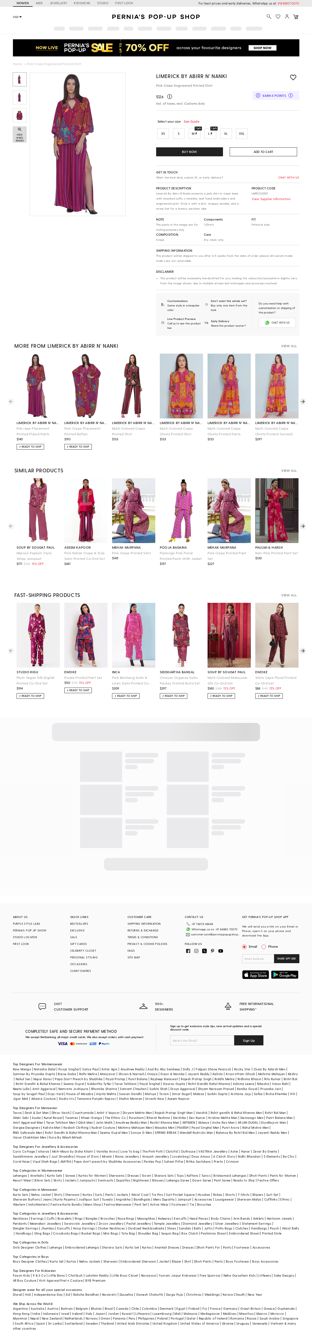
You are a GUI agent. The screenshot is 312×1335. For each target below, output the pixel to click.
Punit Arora (230, 1127)
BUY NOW (189, 152)
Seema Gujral (73, 1083)
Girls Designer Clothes (30, 1247)
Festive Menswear (117, 1204)
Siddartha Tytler (99, 1083)
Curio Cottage (24, 1151)
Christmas (194, 1294)
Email (250, 946)
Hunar (245, 1151)
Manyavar (107, 1073)
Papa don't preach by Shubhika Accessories (107, 1161)
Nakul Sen (23, 1078)
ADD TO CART (263, 152)
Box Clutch (189, 1233)
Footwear (179, 1204)
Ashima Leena (243, 1083)
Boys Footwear (237, 1261)
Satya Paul (90, 1068)
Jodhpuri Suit (88, 1199)
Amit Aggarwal (43, 1088)
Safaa (258, 1093)
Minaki (107, 1156)
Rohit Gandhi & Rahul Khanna (38, 1083)
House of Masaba (79, 1093)
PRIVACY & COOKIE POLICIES (147, 943)
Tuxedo (107, 1199)
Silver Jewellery (227, 1223)
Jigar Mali (20, 1098)
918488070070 (288, 3)
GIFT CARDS (78, 943)
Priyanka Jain (270, 1088)
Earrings (37, 1218)
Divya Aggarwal (182, 1088)
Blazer (176, 1261)
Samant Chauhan (133, 1088)
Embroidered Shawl (244, 1233)
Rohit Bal (290, 1078)
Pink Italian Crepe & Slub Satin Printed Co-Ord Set (84, 555)
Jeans (47, 1199)
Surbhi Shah (158, 1088)
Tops (180, 1175)
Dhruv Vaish (61, 1112)
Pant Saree (222, 1179)
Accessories (203, 1199)
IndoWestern (38, 1204)
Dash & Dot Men (37, 1112)
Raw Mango (22, 1068)
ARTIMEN (188, 1122)
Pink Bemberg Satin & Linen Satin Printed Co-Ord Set (131, 680)
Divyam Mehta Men (137, 1112)
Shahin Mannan (130, 1098)
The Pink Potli (152, 1151)
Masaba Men (164, 1127)
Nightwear (141, 1179)
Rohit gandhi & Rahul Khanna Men (236, 1112)
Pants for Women (283, 1175)
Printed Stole (271, 1233)
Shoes (171, 1227)
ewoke (70, 671)
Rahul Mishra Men (255, 1127)
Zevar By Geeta (265, 1151)
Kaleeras (164, 1218)
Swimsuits (105, 1179)
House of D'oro (87, 1156)
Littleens (264, 1275)
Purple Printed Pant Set (83, 677)
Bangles (92, 1218)
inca (116, 671)
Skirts (57, 1179)
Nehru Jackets (90, 1261)
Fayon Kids (21, 1275)
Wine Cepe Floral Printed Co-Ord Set (276, 679)
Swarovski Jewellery (80, 1223)
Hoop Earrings (84, 1227)
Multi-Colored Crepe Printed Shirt (128, 430)
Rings (79, 1218)
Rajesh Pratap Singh (196, 1078)
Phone (272, 946)
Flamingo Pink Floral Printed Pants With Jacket (181, 555)
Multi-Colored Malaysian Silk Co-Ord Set (228, 679)
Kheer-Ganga (91, 1117)
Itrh (292, 1093)
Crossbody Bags (66, 1233)
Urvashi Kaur (155, 1098)
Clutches (241, 1227)
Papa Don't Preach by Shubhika (79, 1078)
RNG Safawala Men (27, 1132)
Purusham (136, 1117)
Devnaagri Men (251, 1117)
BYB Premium (95, 1280)
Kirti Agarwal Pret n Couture (61, 1280)
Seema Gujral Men (114, 1132)
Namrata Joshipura (73, 1088)
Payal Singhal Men (205, 1127)
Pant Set (141, 1204)
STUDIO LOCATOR (25, 936)
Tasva (17, 1112)
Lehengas (20, 1175)
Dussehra (126, 1294)
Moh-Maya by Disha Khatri (73, 1151)
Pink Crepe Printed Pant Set (227, 555)
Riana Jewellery (127, 1156)
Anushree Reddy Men (131, 1122)
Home (17, 64)
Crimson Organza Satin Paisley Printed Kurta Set (180, 679)
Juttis (208, 1227)
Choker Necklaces (111, 1227)
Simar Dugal (181, 1093)
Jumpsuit (184, 1199)
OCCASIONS (79, 963)
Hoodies (204, 1194)
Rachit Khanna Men (164, 1122)
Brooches (204, 1204)
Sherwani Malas (249, 1199)
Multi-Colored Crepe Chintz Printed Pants (224, 430)
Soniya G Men (141, 1132)
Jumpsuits (87, 1179)
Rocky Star (242, 1068)
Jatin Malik (104, 1122)
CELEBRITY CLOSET (83, 950)
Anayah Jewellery (155, 1156)
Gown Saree (201, 1179)
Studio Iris (66, 1098)
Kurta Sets (54, 1175)
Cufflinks (271, 1199)
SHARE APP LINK (286, 958)
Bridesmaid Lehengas (230, 1175)
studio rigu (27, 671)
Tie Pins (157, 1194)
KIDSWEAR (82, 3)
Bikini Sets (42, 1179)
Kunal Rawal (53, 1117)
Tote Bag (128, 1233)
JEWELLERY (58, 3)
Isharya (43, 1151)
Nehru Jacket (41, 1194)
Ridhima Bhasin (249, 1078)
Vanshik (202, 1112)
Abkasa (203, 1122)
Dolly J (188, 1068)
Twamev (71, 1117)
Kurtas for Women (92, 1175)
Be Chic (289, 1156)
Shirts (58, 1194)
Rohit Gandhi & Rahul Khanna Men (71, 1132)
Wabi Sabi (21, 1117)
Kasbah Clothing (76, 1127)
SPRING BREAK (166, 1132)
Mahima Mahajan (271, 1073)
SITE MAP (133, 956)
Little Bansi (57, 1275)
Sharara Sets (164, 1175)
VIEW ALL (289, 345)
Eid (68, 1294)
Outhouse (188, 1151)
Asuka (36, 1117)
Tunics (206, 1175)
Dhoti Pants (258, 1175)
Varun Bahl (280, 1083)
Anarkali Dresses (166, 1247)
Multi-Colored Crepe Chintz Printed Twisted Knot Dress (273, 431)
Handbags (259, 1227)
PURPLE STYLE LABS (26, 923)
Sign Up (249, 1040)
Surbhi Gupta (217, 1093)
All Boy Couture (25, 1280)
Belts (197, 1227)
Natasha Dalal (44, 1068)
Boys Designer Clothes (30, 1261)
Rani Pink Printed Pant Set (276, 552)
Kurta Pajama (65, 1199)
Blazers (257, 1194)
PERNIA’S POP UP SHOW (30, 929)
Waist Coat (140, 1194)
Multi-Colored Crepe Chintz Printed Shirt (176, 430)
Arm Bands (241, 1218)
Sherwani (72, 1194)
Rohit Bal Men (275, 1112)
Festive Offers (268, 1179)
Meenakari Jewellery (45, 1223)
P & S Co (39, 1275)
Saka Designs (284, 1275)
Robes (217, 1194)
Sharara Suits (112, 1247)
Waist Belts (290, 1227)
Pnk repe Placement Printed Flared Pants (33, 430)
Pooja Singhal (68, 1068)
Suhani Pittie (173, 1161)
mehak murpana (126, 547)
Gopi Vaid (55, 1093)
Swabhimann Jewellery (31, 1156)
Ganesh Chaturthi (149, 1294)
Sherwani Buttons (26, 1199)
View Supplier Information (271, 199)
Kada (160, 1227)
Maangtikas (146, 1218)
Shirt (187, 1261)
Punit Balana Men (279, 1117)
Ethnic (285, 1199)
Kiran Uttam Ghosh (240, 1073)
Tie (192, 1204)
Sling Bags (42, 1233)
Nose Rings (126, 1218)
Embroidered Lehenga (82, 1247)
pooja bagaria (173, 547)
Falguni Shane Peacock (213, 1068)
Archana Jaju (241, 1093)
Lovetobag (180, 1156)
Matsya (150, 1093)
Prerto (218, 1161)
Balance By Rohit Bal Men (235, 1132)
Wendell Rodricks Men (196, 1132)
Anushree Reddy (132, 1068)
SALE (73, 936)
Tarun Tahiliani (125, 1083)
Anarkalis (37, 1175)
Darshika (179, 1117)
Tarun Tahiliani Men (61, 1122)
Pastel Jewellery (138, 1223)
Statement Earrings (256, 1223)
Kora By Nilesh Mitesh (65, 1137)
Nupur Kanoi (42, 1078)
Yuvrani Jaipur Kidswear (178, 1275)
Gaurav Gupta (174, 1083)
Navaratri (109, 1294)
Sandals (185, 1227)
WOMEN (22, 3)
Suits (98, 1194)
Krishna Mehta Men (223, 1117)
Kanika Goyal (247, 1088)
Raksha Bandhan (86, 1294)
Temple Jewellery (167, 1223)
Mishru (293, 1073)
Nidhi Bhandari (249, 1156)
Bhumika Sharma (104, 1088)
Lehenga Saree (178, 1179)
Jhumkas (47, 1227)
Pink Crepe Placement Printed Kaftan (82, 430)
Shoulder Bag (148, 1233)
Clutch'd (172, 1151)
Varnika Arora (107, 1151)
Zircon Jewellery (111, 1223)
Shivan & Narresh (131, 1073)
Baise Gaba (67, 1073)
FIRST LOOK (124, 3)
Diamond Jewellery (197, 1223)
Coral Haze (21, 1161)
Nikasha (263, 1083)
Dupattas (123, 1179)
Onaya (152, 1073)
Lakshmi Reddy (97, 1275)
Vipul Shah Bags (45, 1161)
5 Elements (272, 1156)
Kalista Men (51, 1127)
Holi (28, 1294)
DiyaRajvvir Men (273, 1122)
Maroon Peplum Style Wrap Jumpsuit (34, 555)
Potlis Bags (223, 1227)
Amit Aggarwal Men (28, 1122)
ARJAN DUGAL (248, 1122)
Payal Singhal (150, 1083)
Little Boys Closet (124, 1275)
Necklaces (20, 1218)
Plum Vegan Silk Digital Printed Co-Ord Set (35, 679)
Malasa (198, 1093)
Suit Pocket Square (180, 1194)
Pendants (20, 1223)
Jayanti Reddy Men (272, 1132)
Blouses (158, 1179)
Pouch (274, 1227)
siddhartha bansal (177, 671)
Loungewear (224, 1199)
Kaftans (193, 1175)
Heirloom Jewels (279, 1218)
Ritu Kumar (272, 1078)
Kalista (218, 1073)
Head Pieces (199, 1218)
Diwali (17, 1294)
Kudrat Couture (103, 1127)
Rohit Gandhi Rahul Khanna (209, 1083)
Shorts (230, 1194)
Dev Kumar (197, 1117)
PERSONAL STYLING (84, 956)
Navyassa (148, 1275)
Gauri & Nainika (172, 1073)
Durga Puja (174, 1294)
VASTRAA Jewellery (212, 1151)
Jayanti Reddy (199, 1073)
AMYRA (65, 1161)
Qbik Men (85, 1122)
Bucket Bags (90, 1233)
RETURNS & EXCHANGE (143, 929)
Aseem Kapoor (178, 1098)
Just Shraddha (62, 1156)
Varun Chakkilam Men (30, 1137)
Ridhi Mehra (88, 1073)
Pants (109, 1194)
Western (19, 1204)
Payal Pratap (116, 1078)
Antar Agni (109, 1068)
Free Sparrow (210, 1275)
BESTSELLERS (79, 923)
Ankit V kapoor (108, 1112)
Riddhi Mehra (225, 1078)
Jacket (164, 1261)
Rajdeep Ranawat (164, 1078)
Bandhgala (142, 1199)
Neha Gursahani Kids (240, 1275)
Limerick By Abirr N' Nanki (191, 76)
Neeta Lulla (21, 1088)
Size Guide (191, 121)
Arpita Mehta (106, 1093)
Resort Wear (22, 1179)
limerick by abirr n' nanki (38, 422)
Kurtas (87, 1194)
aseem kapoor (77, 547)
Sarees (70, 1175)
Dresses (133, 1175)
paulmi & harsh (269, 547)
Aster (234, 1151)
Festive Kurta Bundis (66, 1204)
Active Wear (159, 1204)
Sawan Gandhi (130, 1093)
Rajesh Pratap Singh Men (174, 1112)
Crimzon (232, 1161)
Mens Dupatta (164, 1199)
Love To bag (129, 1151)
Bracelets (65, 1218)
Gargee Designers (26, 1127)
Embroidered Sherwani (138, 1261)
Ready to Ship (244, 1179)
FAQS (131, 950)
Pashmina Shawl (213, 1233)
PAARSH (182, 1127)
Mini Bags (111, 1233)
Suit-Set (272, 1194)
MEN (39, 3)
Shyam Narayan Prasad (216, 1088)
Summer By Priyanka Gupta (34, 1073)
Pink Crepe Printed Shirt (131, 552)
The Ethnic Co (115, 1117)
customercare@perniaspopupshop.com (212, 932)
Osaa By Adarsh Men (269, 1068)
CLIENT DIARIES (80, 970)
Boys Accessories (265, 1261)
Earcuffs (180, 1218)
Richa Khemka (276, 1093)
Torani (164, 1093)
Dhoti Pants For (208, 1247)
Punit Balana (138, 1078)
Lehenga (55, 1247)
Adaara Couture (43, 1098)
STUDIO (102, 3)
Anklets (258, 1218)
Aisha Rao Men (223, 1122)
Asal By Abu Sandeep (163, 1068)
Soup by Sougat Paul (29, 1093)
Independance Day (48, 1294)
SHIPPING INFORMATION (144, 923)
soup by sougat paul (36, 547)
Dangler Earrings (25, 1227)
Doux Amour (201, 1156)
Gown (146, 1175)
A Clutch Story (224, 1156)
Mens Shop (93, 1204)
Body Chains (220, 1218)
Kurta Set (132, 1247)
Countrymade (83, 1112)
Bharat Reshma (158, 1117)
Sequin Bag (170, 1233)
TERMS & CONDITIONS (142, 936)
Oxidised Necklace (142, 1227)
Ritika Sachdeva (198, 1161)
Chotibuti (75, 1275)
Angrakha (123, 1199)
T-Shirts (244, 1194)
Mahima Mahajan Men (135, 1127)
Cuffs (51, 1218)
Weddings (212, 1294)
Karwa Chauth (234, 1294)
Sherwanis (117, 1175)
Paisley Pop (152, 1161)
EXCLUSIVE (77, 929)
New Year (255, 1294)
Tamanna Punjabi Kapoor (96, 1098)
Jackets (70, 1179)
